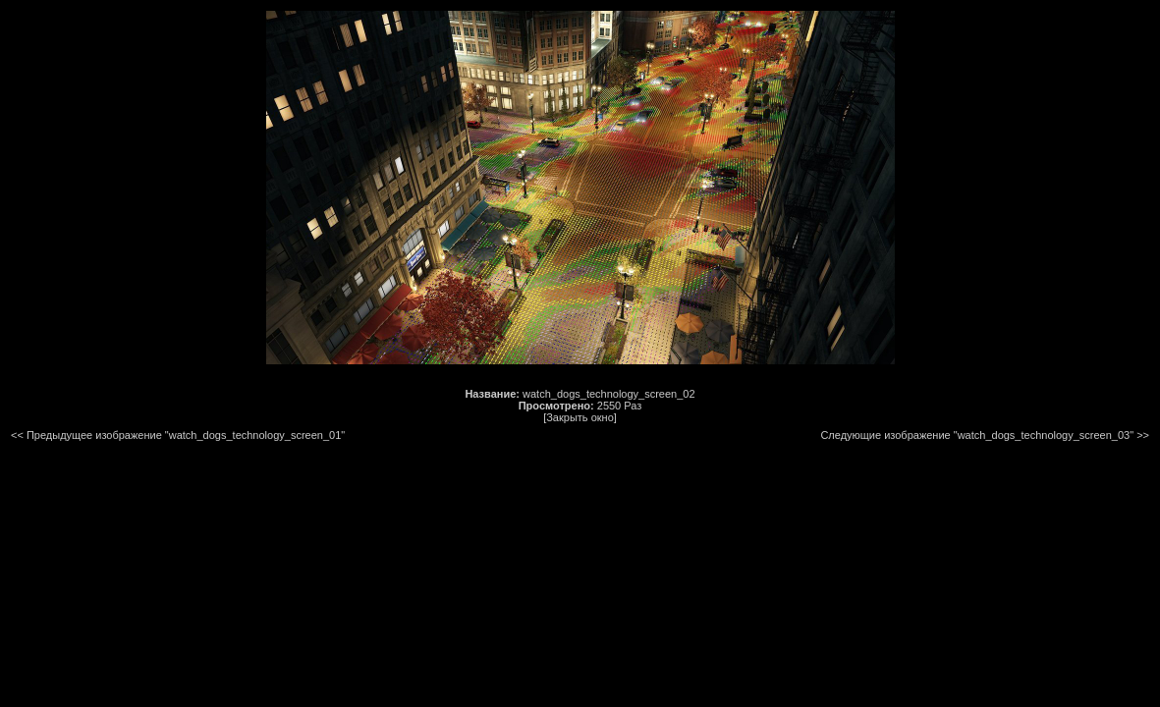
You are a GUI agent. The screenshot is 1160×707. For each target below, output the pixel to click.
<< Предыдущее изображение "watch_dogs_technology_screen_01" (178, 435)
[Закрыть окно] (580, 417)
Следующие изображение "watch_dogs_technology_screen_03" (976, 435)
